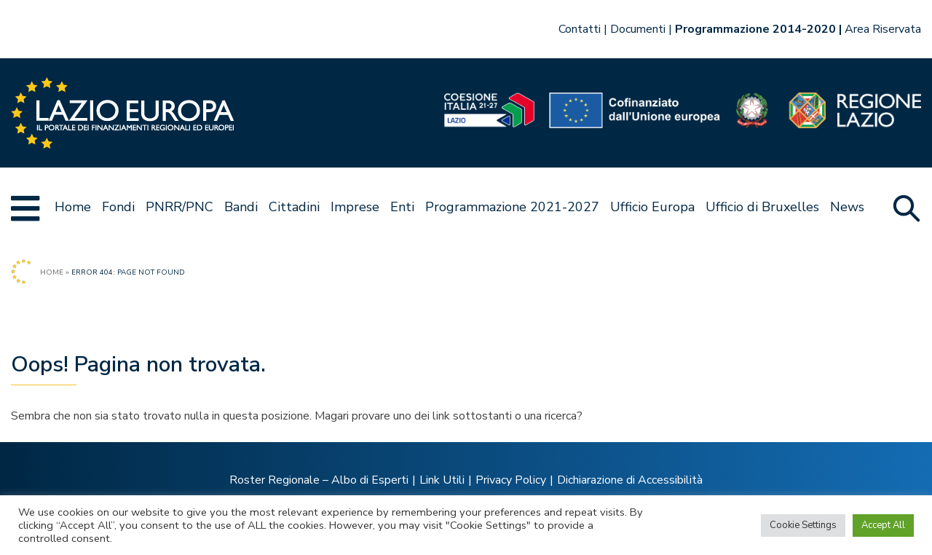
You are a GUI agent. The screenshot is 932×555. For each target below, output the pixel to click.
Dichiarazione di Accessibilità (630, 480)
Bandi (241, 207)
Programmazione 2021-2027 (512, 207)
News (847, 207)
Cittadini (294, 207)
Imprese (355, 207)
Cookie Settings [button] (803, 525)
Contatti (579, 29)
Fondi (118, 207)
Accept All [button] (883, 525)
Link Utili (442, 480)
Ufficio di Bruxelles (762, 207)
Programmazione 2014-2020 (755, 29)
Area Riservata (883, 29)
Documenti (638, 29)
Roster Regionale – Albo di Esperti (318, 480)
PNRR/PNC (179, 207)
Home (73, 207)
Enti (402, 207)
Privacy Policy (510, 480)
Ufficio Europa (652, 207)
